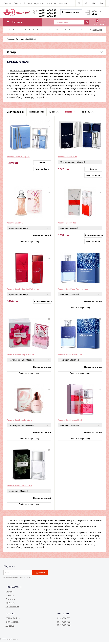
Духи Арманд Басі (18, 82)
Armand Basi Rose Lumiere (19, 420)
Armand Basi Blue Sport (18, 157)
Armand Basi (12, 76)
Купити (42, 162)
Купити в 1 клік (42, 169)
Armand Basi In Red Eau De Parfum (23, 289)
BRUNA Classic (12, 621)
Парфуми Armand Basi (20, 91)
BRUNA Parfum (13, 618)
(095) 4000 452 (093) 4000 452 (47, 15)
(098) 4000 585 (47, 10)
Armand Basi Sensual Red (70, 420)
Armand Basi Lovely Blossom (20, 354)
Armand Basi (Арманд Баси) (23, 70)
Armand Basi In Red (67, 223)
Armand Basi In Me (15, 223)
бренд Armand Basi (59, 88)
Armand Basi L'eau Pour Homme (73, 289)
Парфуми (10, 625)
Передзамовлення (93, 235)
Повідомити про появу (29, 241)
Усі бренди (97, 29)
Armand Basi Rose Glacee (70, 354)
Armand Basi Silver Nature (19, 485)
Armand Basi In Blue (67, 157)
